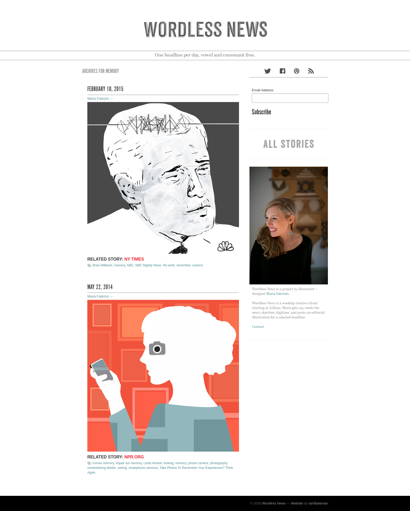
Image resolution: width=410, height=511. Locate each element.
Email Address (263, 90)
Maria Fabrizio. (277, 294)
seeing (122, 468)
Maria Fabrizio (98, 98)
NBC (130, 265)
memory (119, 265)
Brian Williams (102, 265)
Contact (258, 327)
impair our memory (129, 463)
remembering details (101, 468)
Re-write (169, 265)
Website (297, 503)
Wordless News (274, 503)
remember (183, 265)
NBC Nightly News (148, 265)
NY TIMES (134, 259)
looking (169, 463)
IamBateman (318, 503)
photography (218, 463)
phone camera (198, 463)
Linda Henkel (153, 463)
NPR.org (134, 457)
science (197, 265)
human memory (103, 463)
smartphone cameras (143, 468)
